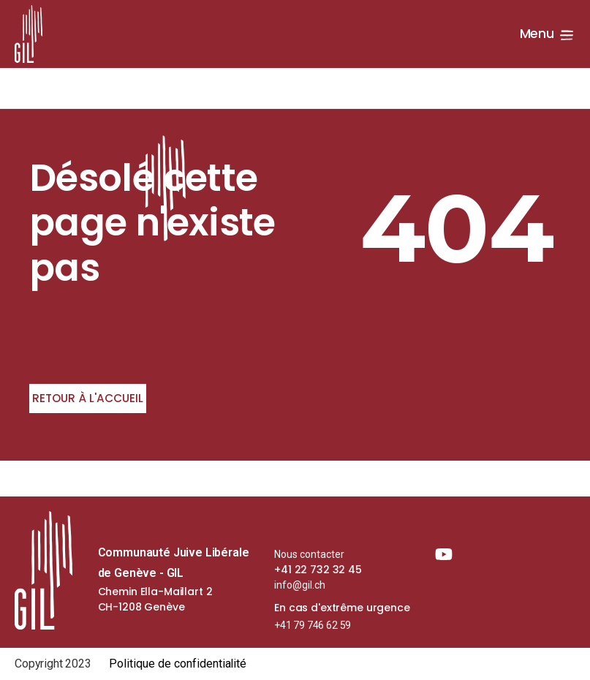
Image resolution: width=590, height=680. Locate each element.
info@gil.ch (299, 585)
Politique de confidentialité (178, 663)
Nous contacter (309, 554)
